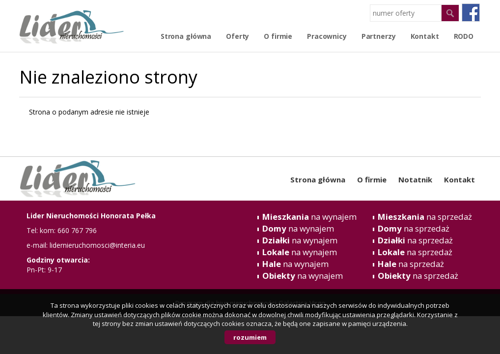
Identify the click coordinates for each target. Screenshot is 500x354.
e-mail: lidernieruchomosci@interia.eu (86, 245)
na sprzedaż (425, 216)
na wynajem (309, 216)
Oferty (237, 36)
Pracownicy (327, 36)
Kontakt (459, 179)
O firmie (278, 36)
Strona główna (186, 36)
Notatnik (415, 179)
